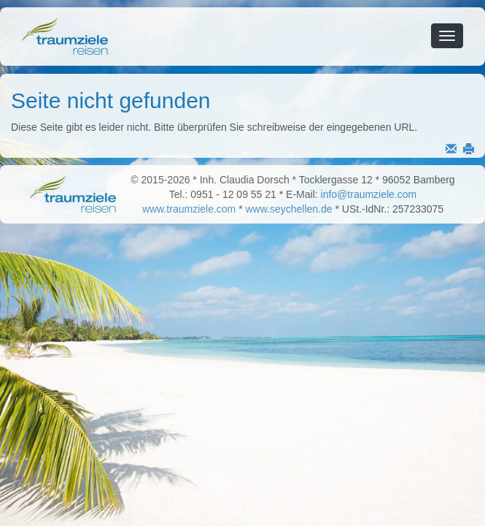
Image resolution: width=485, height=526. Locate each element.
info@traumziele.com (369, 194)
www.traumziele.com (189, 209)
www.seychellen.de (289, 209)
